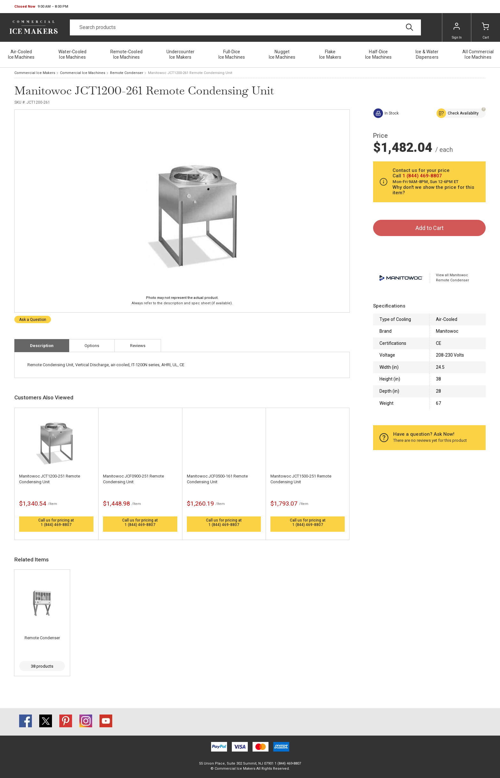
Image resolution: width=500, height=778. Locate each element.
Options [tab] (92, 345)
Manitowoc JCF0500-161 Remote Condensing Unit (217, 479)
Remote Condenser (126, 73)
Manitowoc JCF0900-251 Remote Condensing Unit (133, 479)
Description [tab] (42, 345)
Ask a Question (32, 319)
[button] (41, 6)
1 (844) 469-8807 (56, 524)
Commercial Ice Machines (82, 73)
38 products (42, 666)
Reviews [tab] (137, 345)
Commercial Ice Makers (34, 73)
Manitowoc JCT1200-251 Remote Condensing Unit (49, 479)
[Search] (245, 27)
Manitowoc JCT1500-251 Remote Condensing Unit (300, 479)
